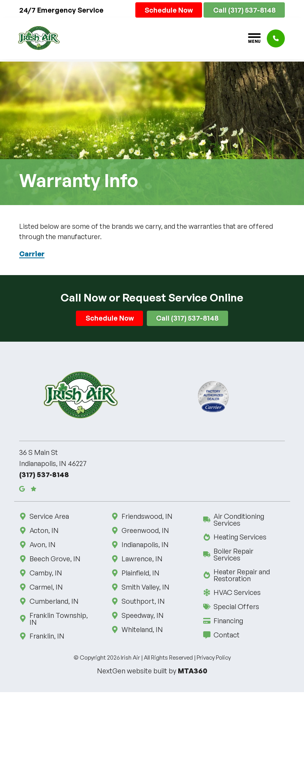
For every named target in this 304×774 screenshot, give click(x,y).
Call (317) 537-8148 (244, 10)
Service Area (48, 516)
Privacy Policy (214, 657)
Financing (227, 620)
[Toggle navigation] (254, 38)
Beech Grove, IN (54, 558)
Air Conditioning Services (244, 519)
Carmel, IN (45, 587)
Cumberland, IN (53, 601)
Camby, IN (45, 573)
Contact (226, 635)
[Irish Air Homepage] (38, 38)
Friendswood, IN (146, 516)
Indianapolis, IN (144, 544)
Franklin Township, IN (60, 618)
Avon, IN (42, 544)
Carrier (31, 253)
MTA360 (192, 670)
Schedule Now (169, 10)
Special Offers (235, 606)
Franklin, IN (46, 636)
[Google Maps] (22, 488)
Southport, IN (142, 601)
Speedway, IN (142, 615)
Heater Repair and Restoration (244, 575)
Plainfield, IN (140, 573)
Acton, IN (43, 530)
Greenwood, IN (144, 530)
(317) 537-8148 (44, 474)
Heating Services (239, 537)
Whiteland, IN (141, 629)
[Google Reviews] (33, 488)
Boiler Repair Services (244, 554)
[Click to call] (276, 38)
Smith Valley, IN (145, 587)
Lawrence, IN (141, 558)
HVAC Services (236, 592)
